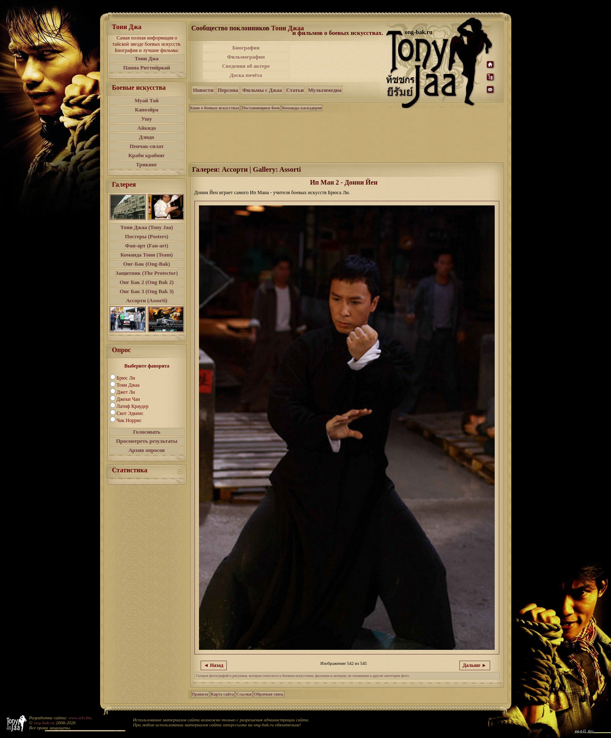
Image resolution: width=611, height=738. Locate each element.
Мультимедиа (324, 90)
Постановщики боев (261, 108)
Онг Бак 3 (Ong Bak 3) (147, 291)
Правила (200, 694)
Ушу (146, 119)
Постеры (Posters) (146, 236)
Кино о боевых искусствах (215, 108)
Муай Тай (147, 100)
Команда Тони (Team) (146, 255)
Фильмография (246, 57)
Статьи (295, 90)
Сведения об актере (246, 66)
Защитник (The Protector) (146, 273)
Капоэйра (147, 109)
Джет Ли (126, 392)
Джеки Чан (128, 399)
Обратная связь (269, 694)
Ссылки (244, 694)
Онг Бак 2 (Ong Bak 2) (147, 282)
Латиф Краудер (133, 406)
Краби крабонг (146, 155)
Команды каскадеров (301, 108)
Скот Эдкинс (130, 413)
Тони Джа (147, 58)
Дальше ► (475, 665)
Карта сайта (222, 694)
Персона (228, 90)
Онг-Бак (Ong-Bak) (146, 264)
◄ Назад (213, 665)
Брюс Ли (126, 378)
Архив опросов (146, 450)
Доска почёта (246, 75)
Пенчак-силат (147, 146)
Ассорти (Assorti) (146, 300)
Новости (203, 90)
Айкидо (146, 128)
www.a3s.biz (80, 717)
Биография (246, 47)
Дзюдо (147, 137)
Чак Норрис (129, 420)
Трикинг (146, 164)
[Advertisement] (338, 61)
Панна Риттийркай (146, 67)
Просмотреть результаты (146, 441)
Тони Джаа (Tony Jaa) (146, 227)
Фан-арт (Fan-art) (146, 245)
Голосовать (146, 432)
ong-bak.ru (44, 722)
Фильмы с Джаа (262, 90)
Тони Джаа (128, 385)
